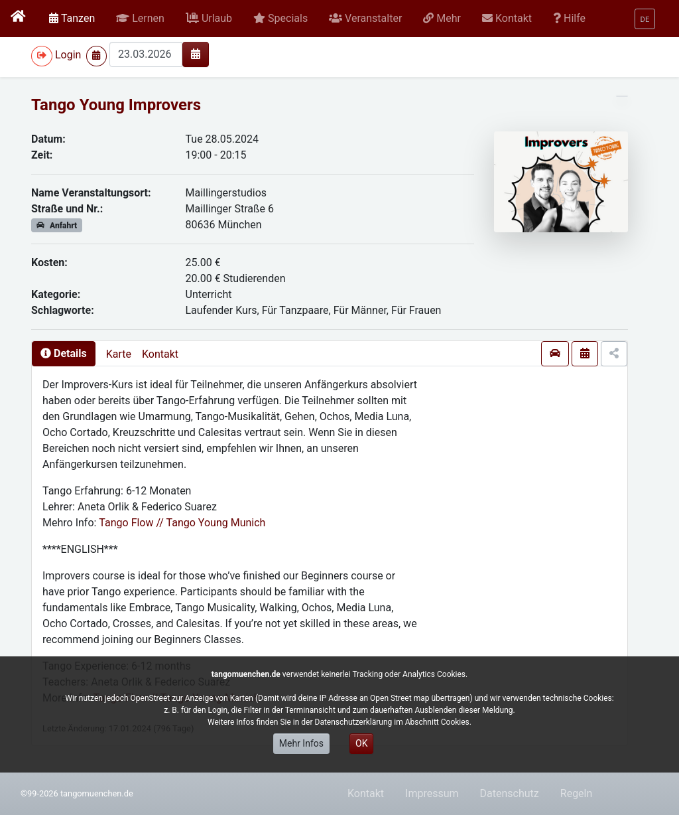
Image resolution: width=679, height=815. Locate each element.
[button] (140, 18)
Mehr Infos (301, 743)
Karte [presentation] (118, 354)
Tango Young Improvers (116, 105)
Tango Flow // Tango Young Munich (182, 522)
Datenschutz (509, 793)
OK (361, 743)
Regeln (576, 793)
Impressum (432, 793)
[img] (195, 53)
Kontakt (160, 354)
